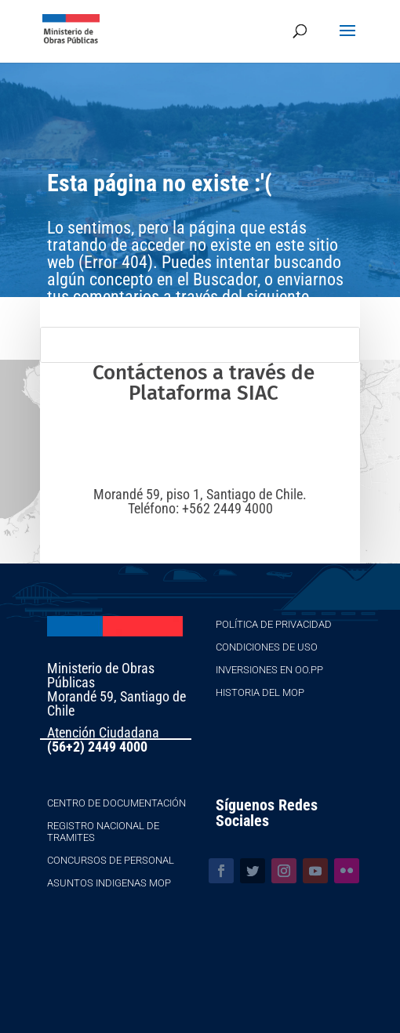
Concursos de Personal (110, 860)
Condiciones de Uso (267, 647)
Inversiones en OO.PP (269, 670)
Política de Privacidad (274, 624)
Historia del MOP (260, 692)
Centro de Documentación (116, 803)
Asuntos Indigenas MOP (109, 883)
